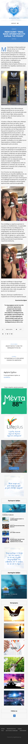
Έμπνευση (10, 595)
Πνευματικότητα (11, 728)
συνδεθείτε (7, 377)
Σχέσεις (20, 728)
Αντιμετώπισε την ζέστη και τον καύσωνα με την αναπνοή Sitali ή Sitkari (17, 540)
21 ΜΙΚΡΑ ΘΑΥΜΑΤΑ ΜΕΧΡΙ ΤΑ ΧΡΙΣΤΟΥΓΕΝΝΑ (17, 519)
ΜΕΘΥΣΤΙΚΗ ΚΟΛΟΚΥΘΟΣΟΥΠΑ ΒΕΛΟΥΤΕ (17, 526)
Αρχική (3, 728)
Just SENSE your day (15, 532)
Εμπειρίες (14, 38)
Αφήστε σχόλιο (9, 329)
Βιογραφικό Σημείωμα (12, 730)
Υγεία (2, 730)
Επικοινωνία (23, 730)
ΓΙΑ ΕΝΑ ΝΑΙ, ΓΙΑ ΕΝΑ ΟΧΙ (8, 515)
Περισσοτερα (14, 468)
